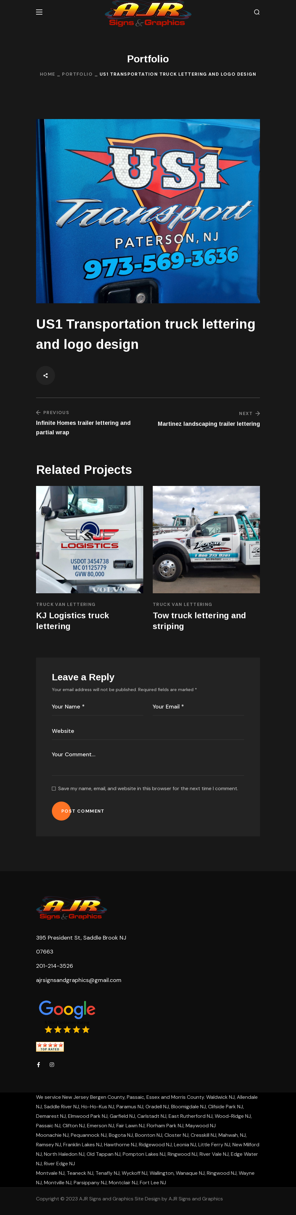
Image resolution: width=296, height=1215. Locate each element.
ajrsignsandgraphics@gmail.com (78, 980)
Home (47, 74)
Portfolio (77, 74)
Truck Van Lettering (66, 604)
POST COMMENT (83, 811)
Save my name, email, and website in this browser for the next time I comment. (148, 788)
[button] (257, 12)
